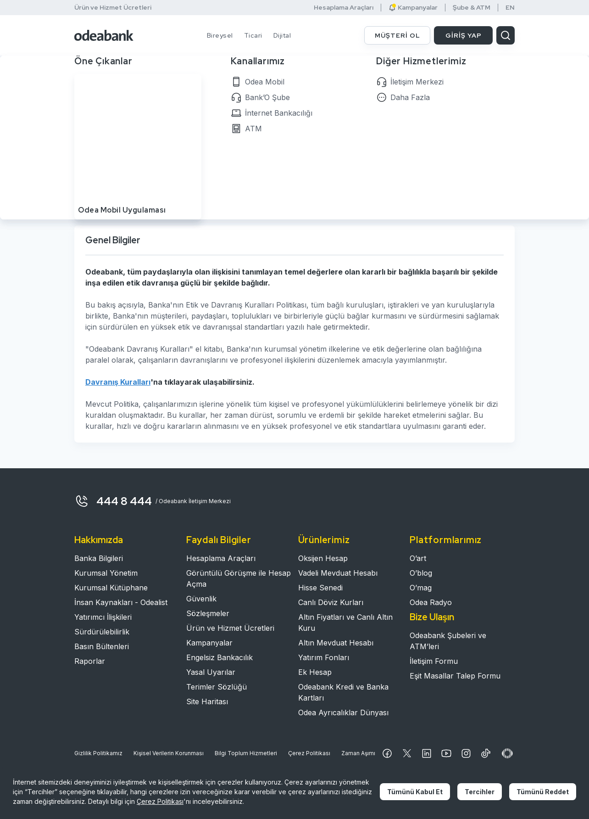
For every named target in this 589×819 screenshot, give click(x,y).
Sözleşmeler (207, 613)
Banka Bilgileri (98, 558)
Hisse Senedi (320, 587)
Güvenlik (201, 598)
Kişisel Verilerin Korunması (168, 753)
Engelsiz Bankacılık (219, 657)
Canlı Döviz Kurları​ (330, 602)
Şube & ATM (471, 7)
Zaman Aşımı (358, 753)
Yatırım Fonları (323, 657)
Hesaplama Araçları (343, 7)
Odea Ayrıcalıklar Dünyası (343, 712)
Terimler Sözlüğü (216, 686)
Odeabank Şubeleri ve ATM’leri (448, 641)
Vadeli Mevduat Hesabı (338, 573)
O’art (418, 558)
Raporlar (89, 661)
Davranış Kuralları (117, 382)
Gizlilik (98, 753)
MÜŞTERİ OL (397, 35)
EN (510, 7)
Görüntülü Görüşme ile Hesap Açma (238, 578)
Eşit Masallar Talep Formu (455, 675)
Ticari (253, 35)
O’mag (421, 587)
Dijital (282, 35)
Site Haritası (207, 701)
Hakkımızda (98, 539)
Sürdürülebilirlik (101, 631)
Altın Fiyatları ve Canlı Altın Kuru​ (345, 622)
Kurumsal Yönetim (106, 573)
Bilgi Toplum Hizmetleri (246, 753)
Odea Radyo (431, 602)
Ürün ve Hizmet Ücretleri (112, 7)
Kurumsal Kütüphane (111, 587)
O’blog (421, 573)
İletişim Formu (434, 661)
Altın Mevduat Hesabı (335, 642)
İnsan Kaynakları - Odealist (120, 602)
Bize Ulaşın (432, 617)
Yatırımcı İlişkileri (103, 617)
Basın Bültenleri (101, 646)
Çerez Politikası (309, 753)
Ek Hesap (315, 672)
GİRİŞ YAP (463, 35)
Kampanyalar (413, 7)
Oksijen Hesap (323, 558)
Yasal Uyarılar (210, 672)
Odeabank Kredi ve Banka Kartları (343, 692)
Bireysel (220, 35)
